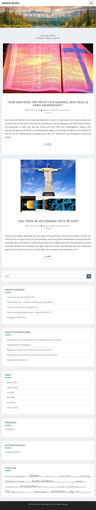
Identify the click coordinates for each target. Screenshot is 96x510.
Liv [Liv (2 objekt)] (44, 487)
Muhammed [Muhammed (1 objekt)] (49, 487)
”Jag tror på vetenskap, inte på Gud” (48, 221)
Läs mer (49, 144)
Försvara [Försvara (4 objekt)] (19, 481)
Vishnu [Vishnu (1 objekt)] (48, 492)
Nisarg (65, 504)
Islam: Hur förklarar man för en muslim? (34, 350)
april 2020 (11, 402)
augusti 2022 (12, 387)
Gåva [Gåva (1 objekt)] (55, 482)
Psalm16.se (10, 429)
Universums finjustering (17, 307)
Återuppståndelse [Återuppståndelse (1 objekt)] (85, 492)
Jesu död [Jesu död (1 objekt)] (72, 482)
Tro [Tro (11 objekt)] (7, 491)
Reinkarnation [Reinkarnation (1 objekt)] (82, 487)
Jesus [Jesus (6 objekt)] (79, 481)
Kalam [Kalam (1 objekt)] (85, 482)
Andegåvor (11, 317)
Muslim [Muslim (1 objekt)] (55, 487)
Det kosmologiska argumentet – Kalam (24, 312)
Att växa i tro (22, 360)
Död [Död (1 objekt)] (72, 476)
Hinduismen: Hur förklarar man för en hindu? (43, 339)
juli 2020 (10, 392)
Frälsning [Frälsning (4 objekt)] (85, 476)
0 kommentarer (62, 110)
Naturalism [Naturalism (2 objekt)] (61, 487)
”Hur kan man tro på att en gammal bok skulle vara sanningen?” (48, 103)
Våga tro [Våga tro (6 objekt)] (74, 492)
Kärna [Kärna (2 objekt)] (40, 487)
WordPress (50, 504)
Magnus (47, 110)
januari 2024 (12, 382)
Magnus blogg (10, 3)
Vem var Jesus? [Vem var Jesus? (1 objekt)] (29, 492)
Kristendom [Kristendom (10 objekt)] (29, 486)
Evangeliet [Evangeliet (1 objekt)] (77, 476)
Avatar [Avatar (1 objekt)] (27, 476)
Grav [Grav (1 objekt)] (30, 482)
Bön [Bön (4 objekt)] (68, 476)
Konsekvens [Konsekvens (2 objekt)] (10, 487)
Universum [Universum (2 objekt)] (20, 492)
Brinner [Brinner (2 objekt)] (48, 476)
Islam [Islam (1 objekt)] (68, 482)
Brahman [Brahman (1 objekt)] (42, 476)
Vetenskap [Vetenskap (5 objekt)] (40, 491)
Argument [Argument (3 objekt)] (20, 476)
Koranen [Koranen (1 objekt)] (17, 487)
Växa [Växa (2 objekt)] (67, 492)
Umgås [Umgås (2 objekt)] (13, 492)
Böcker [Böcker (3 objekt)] (62, 476)
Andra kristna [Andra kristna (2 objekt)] (10, 476)
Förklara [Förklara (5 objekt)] (10, 481)
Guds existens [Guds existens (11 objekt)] (42, 481)
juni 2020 (11, 397)
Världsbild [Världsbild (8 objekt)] (58, 491)
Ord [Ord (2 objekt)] (67, 487)
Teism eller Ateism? (15, 297)
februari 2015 (12, 407)
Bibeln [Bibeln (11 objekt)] (34, 475)
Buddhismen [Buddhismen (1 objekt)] (55, 476)
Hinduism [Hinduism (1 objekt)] (63, 482)
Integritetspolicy (12, 452)
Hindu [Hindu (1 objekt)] (58, 482)
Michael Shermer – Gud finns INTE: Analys (25, 302)
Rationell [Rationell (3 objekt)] (74, 486)
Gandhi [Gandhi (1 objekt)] (27, 482)
